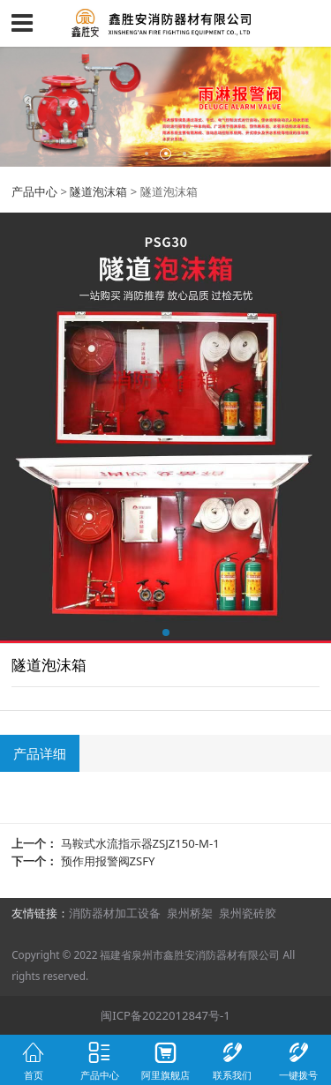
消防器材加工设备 (115, 913)
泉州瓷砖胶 (247, 913)
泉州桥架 (190, 913)
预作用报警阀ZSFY (108, 861)
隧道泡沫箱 (98, 191)
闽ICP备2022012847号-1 (165, 1015)
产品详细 (39, 753)
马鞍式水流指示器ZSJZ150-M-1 (140, 843)
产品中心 (34, 191)
